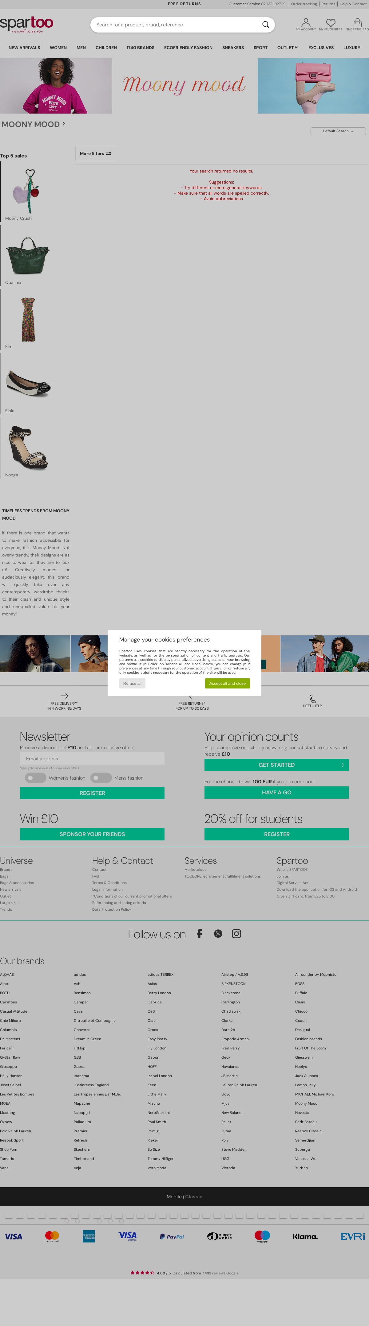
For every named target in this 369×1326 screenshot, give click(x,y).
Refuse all (132, 683)
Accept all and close (227, 683)
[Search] (266, 25)
